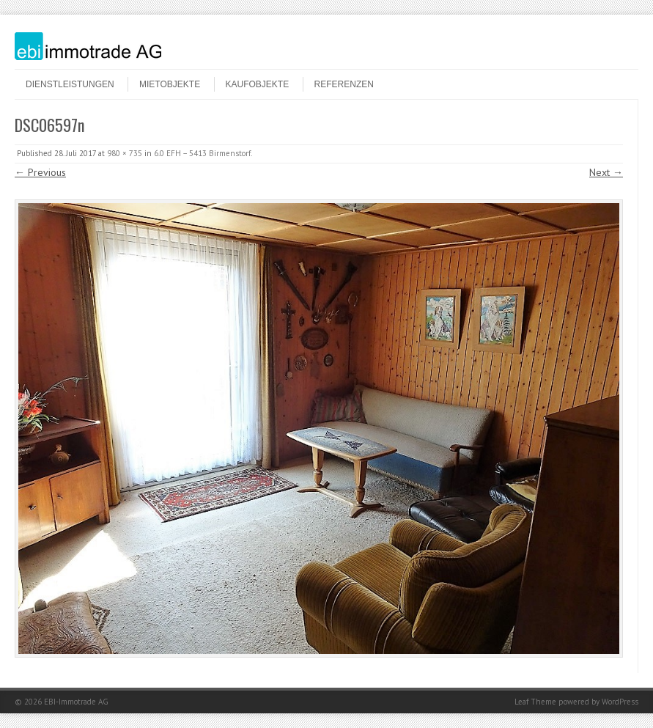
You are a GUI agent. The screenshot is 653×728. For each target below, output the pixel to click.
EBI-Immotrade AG (76, 701)
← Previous (40, 172)
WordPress (620, 701)
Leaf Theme (535, 701)
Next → (606, 172)
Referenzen (344, 84)
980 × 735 (124, 153)
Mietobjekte (169, 84)
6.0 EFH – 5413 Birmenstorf (202, 153)
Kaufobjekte (257, 84)
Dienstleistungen (70, 84)
